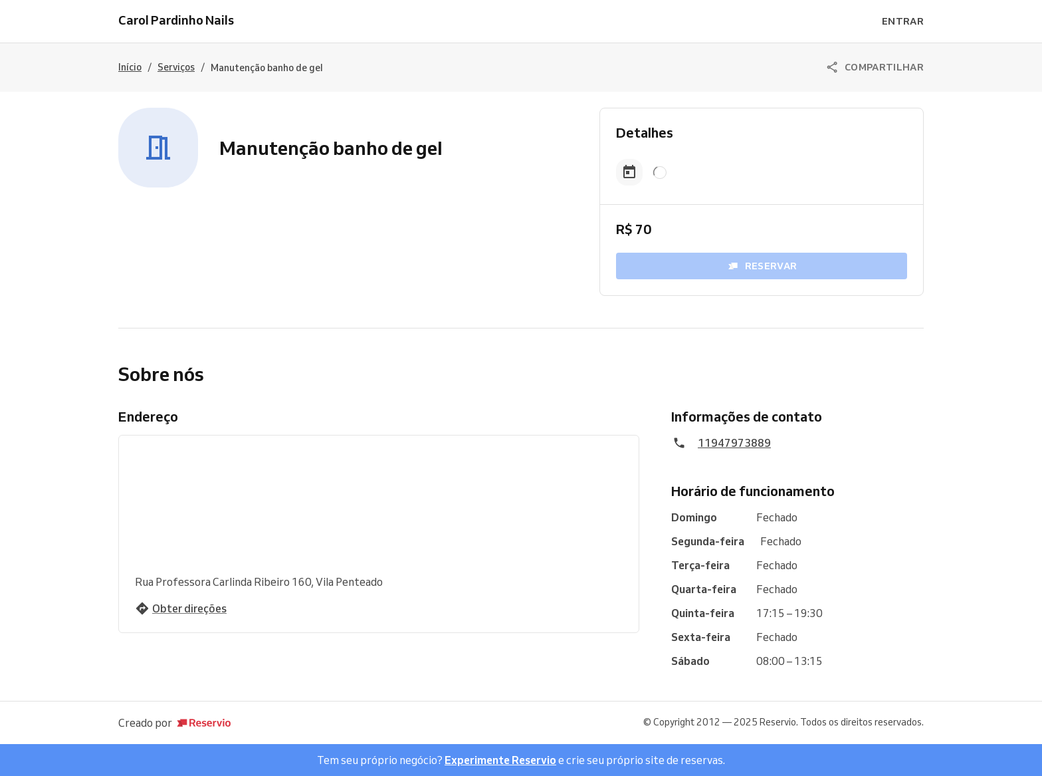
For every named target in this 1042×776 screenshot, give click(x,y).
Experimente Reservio (500, 760)
